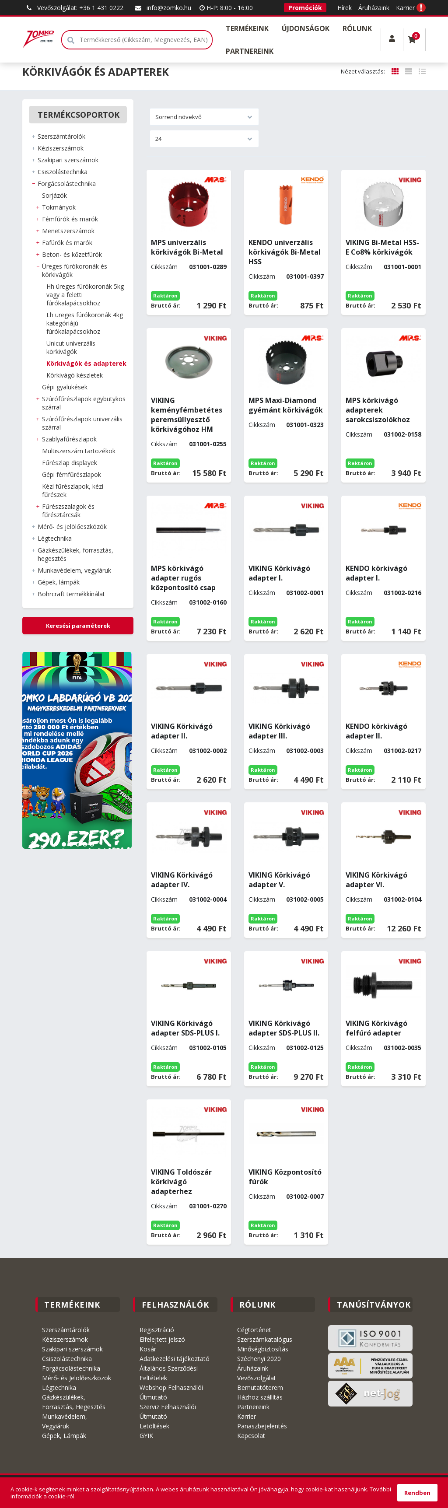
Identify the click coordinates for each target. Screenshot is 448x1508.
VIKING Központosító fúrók (285, 1176)
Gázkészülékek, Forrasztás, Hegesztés (73, 1402)
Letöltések (154, 1426)
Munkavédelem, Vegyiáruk (64, 1421)
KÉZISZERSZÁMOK (61, 148)
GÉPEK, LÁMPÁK (59, 582)
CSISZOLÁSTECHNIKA (63, 172)
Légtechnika (59, 1387)
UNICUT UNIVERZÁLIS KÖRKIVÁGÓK (70, 347)
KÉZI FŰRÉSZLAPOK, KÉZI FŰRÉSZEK (72, 490)
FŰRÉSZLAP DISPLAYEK (69, 462)
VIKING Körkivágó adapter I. (279, 573)
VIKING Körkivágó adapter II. (182, 731)
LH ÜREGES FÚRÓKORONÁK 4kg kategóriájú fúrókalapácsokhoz (84, 323)
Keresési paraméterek (78, 626)
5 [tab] (92, 844)
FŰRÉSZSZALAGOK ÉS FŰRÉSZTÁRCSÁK (68, 510)
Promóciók (305, 7)
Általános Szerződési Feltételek (169, 1373)
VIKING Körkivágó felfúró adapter (376, 1028)
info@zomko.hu (162, 7)
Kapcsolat (251, 1435)
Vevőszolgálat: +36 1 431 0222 (73, 7)
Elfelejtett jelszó (162, 1339)
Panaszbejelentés (262, 1426)
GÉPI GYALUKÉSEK (65, 387)
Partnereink (249, 51)
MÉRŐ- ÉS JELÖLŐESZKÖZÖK (72, 526)
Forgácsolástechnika (71, 1368)
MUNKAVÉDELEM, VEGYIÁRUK (74, 570)
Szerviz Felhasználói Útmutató (168, 1412)
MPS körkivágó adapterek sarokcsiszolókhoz (378, 409)
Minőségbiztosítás (262, 1349)
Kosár (148, 1349)
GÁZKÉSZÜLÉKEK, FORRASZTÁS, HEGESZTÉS (75, 554)
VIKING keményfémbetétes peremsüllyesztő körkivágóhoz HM (186, 414)
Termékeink (247, 28)
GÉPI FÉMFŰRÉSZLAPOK (71, 474)
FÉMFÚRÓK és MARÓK (70, 219)
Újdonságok (305, 28)
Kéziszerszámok (65, 1339)
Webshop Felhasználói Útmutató (171, 1392)
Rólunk (357, 28)
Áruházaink (373, 7)
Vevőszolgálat (256, 1378)
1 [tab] (64, 844)
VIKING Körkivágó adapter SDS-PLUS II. (283, 1028)
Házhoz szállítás (260, 1397)
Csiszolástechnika (67, 1358)
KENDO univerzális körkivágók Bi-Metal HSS (284, 252)
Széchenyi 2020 (259, 1358)
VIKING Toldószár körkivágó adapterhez (181, 1181)
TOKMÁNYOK (59, 207)
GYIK (146, 1435)
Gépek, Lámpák (64, 1435)
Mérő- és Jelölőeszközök (76, 1378)
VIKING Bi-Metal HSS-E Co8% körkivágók (382, 247)
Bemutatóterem (260, 1387)
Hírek (344, 7)
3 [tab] (78, 844)
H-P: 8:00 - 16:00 (226, 7)
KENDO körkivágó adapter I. (376, 573)
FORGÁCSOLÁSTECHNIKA (67, 183)
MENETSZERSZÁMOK (68, 231)
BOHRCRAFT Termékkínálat (71, 594)
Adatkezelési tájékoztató (175, 1358)
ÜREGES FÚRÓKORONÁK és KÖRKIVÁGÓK (74, 270)
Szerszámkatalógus (264, 1339)
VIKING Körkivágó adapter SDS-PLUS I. (185, 1028)
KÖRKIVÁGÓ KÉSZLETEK (74, 375)
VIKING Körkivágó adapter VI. (376, 879)
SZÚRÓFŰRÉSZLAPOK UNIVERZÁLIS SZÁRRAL (82, 423)
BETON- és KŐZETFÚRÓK (72, 254)
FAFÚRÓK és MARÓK (67, 242)
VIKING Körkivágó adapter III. (279, 731)
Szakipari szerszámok (72, 1349)
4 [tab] (85, 844)
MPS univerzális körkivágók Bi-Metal (187, 247)
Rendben (417, 1493)
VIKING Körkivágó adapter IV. (182, 879)
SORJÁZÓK (54, 195)
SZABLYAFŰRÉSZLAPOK (69, 439)
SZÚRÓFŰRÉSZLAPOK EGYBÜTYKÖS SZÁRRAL (84, 403)
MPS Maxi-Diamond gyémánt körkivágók (285, 405)
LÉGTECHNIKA (55, 538)
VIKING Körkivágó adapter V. (279, 879)
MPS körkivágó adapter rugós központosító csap (183, 577)
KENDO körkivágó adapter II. (376, 731)
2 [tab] (71, 844)
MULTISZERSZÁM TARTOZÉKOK (79, 451)
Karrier (405, 7)
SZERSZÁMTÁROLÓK (61, 136)
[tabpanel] (77, 750)
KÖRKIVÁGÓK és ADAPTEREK (86, 363)
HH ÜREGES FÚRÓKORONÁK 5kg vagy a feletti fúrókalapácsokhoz (85, 294)
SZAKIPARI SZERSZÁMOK (68, 160)
